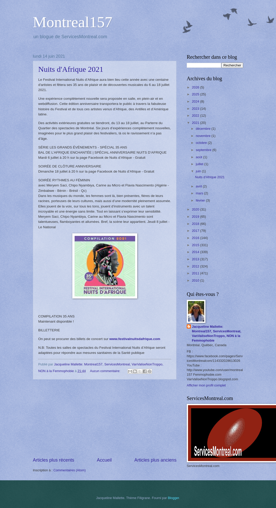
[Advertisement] (104, 418)
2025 (196, 94)
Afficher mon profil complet (206, 385)
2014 (196, 252)
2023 (196, 109)
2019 (196, 216)
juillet (200, 164)
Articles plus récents (53, 460)
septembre (204, 150)
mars (200, 193)
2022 (196, 115)
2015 (196, 245)
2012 (196, 266)
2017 (196, 231)
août (199, 157)
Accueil (104, 460)
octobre (202, 143)
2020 (196, 209)
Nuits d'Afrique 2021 (70, 69)
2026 (196, 87)
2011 (196, 273)
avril (199, 186)
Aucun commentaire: (105, 371)
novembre (203, 136)
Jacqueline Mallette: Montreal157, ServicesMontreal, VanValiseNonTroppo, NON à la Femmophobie (216, 333)
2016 (196, 238)
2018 (196, 224)
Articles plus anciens (155, 460)
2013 (196, 259)
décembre (203, 129)
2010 (196, 280)
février (201, 200)
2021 (196, 123)
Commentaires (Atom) (69, 470)
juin (199, 171)
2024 (196, 101)
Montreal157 (72, 22)
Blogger (173, 498)
